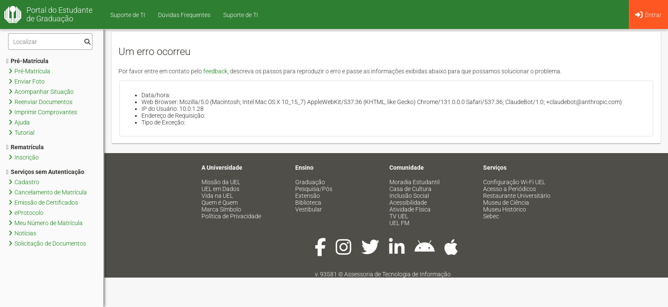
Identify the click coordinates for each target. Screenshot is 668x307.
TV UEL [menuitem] (398, 216)
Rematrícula (25, 147)
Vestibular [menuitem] (308, 209)
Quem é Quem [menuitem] (220, 202)
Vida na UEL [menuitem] (217, 195)
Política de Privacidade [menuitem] (231, 216)
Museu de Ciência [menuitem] (506, 202)
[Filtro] (50, 41)
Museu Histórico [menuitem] (504, 209)
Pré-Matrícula (27, 61)
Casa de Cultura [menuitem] (410, 188)
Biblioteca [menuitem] (308, 202)
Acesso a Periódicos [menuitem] (509, 188)
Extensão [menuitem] (307, 195)
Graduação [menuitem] (310, 182)
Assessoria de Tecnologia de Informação (397, 274)
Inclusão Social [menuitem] (409, 195)
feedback (215, 71)
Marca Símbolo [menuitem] (221, 209)
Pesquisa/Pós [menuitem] (313, 188)
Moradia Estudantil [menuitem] (414, 182)
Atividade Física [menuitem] (410, 209)
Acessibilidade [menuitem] (408, 202)
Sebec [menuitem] (491, 216)
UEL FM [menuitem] (399, 223)
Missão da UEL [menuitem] (221, 182)
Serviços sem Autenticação (45, 171)
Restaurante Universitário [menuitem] (516, 195)
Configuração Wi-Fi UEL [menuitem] (514, 182)
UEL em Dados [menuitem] (220, 188)
